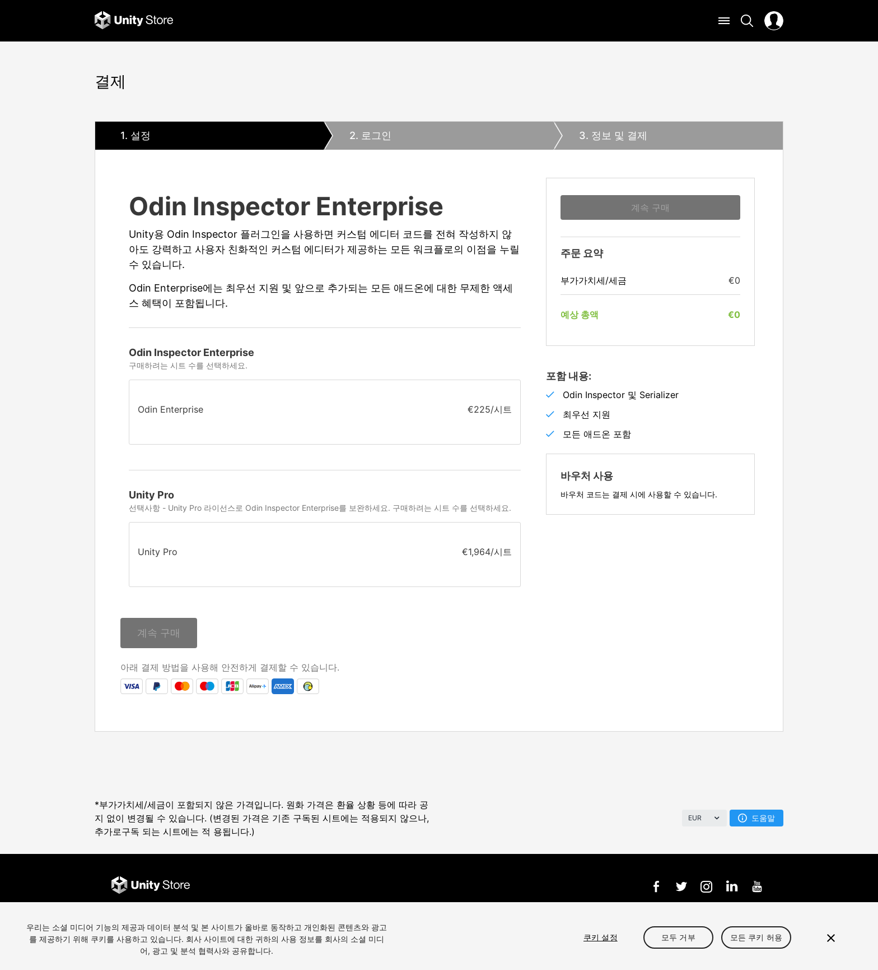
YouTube (757, 886)
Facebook (656, 886)
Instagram (706, 886)
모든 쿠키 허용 (756, 937)
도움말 (756, 818)
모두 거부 (678, 937)
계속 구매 (158, 633)
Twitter (681, 886)
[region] (439, 936)
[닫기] (831, 938)
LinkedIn (731, 886)
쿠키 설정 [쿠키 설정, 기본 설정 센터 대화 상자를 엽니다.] (600, 937)
